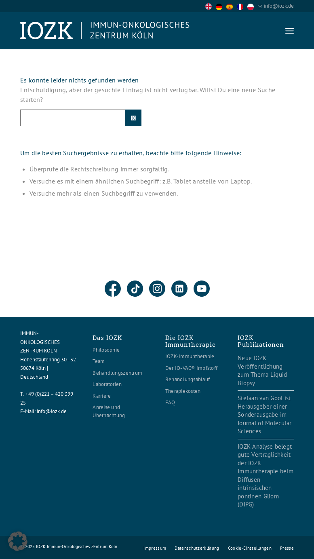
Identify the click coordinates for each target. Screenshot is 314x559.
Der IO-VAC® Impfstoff (191, 368)
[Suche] (80, 118)
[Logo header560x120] (105, 31)
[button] (18, 541)
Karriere (102, 395)
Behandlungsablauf (187, 379)
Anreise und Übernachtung (109, 411)
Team (99, 361)
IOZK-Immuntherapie (190, 356)
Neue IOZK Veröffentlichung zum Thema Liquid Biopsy (262, 370)
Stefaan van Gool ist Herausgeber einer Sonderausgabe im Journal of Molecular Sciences (264, 414)
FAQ (170, 402)
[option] (221, 6)
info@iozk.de (279, 5)
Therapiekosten (183, 391)
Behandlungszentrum (117, 372)
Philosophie (106, 349)
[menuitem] (289, 31)
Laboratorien (107, 384)
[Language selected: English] (231, 6)
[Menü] (289, 31)
